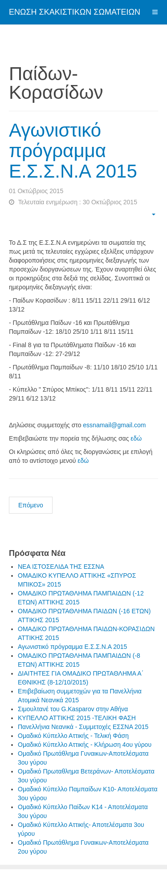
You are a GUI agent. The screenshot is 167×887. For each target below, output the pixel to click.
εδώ (136, 438)
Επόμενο (30, 505)
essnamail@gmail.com (114, 425)
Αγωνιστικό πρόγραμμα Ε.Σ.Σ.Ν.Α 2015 (73, 151)
